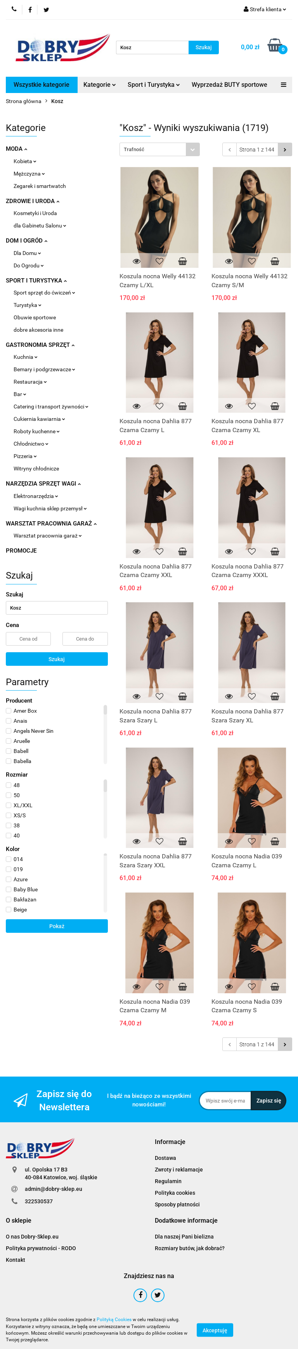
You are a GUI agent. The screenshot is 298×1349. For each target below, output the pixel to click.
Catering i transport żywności (51, 406)
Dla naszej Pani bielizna (184, 1237)
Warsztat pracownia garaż (48, 535)
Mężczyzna (29, 174)
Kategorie (99, 84)
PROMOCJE (21, 550)
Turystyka (28, 305)
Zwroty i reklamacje (179, 1169)
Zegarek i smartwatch (40, 186)
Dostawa (165, 1158)
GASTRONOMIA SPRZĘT (40, 344)
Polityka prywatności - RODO (41, 1248)
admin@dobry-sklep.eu (53, 1189)
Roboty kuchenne (37, 431)
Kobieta (25, 161)
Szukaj (57, 659)
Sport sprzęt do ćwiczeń (44, 292)
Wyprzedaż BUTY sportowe (229, 84)
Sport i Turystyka (154, 84)
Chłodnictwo (31, 444)
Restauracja (30, 382)
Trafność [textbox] (134, 149)
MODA (16, 148)
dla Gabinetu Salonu (40, 225)
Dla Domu (27, 253)
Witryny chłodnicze (36, 468)
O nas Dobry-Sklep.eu (32, 1237)
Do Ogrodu (29, 265)
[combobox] (160, 149)
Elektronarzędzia (36, 496)
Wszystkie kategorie (41, 84)
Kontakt (15, 1260)
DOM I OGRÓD (26, 240)
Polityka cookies (175, 1193)
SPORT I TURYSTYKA (36, 280)
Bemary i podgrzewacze (44, 369)
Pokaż (56, 926)
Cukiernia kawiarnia (39, 419)
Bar (20, 394)
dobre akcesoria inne (38, 330)
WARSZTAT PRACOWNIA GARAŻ (51, 523)
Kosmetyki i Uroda (35, 213)
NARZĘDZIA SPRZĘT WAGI (43, 483)
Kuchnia (26, 357)
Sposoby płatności (177, 1204)
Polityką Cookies (114, 1319)
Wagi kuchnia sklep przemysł (50, 508)
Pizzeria (25, 456)
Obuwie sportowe (35, 317)
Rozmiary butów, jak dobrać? (190, 1248)
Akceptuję (215, 1330)
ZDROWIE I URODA (32, 201)
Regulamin (168, 1181)
